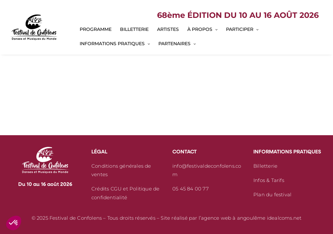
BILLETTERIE (134, 29)
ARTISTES (168, 29)
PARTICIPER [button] (242, 29)
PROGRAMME (96, 29)
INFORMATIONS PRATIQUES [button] (115, 43)
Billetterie (265, 166)
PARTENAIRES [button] (177, 43)
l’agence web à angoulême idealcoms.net (250, 218)
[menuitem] (95, 29)
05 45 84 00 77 (190, 189)
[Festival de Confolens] (34, 27)
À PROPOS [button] (202, 29)
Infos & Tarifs (268, 180)
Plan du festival (272, 194)
